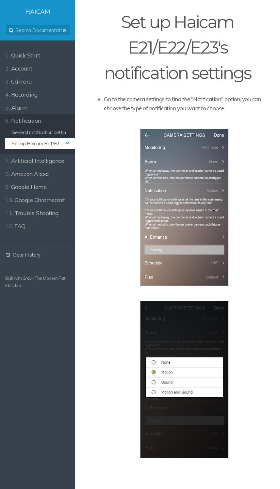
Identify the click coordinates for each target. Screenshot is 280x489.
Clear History (23, 255)
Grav (27, 278)
